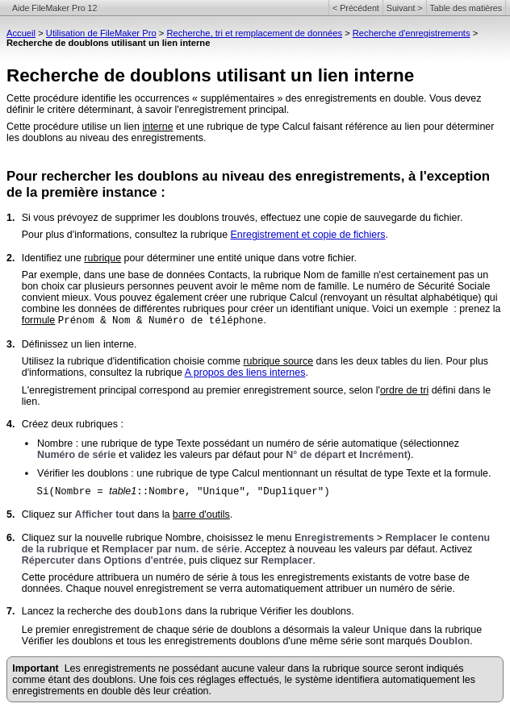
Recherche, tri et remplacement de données (254, 33)
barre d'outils (201, 514)
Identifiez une (53, 258)
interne (157, 126)
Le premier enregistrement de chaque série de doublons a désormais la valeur (197, 629)
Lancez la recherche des (78, 611)
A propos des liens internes (245, 372)
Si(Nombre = (72, 492)
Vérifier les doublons (82, 473)
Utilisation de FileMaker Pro (101, 33)
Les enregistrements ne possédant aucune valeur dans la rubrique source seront (245, 668)
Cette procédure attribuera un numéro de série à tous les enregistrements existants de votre (228, 577)
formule (39, 320)
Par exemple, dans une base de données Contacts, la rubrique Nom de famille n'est (209, 275)
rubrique (102, 258)
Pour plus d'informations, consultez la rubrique (126, 234)
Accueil (21, 33)
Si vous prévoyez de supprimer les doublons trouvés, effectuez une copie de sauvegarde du (228, 217)
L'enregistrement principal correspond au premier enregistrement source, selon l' (201, 390)
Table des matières (466, 8)
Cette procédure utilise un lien (74, 126)
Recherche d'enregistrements (411, 33)
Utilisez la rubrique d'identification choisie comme (133, 361)
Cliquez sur (48, 514)
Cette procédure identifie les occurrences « (102, 98)
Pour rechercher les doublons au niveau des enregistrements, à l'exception (248, 176)
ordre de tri (404, 390)
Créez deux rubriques (70, 424)
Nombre (55, 443)
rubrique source (278, 361)
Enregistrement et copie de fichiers (308, 234)
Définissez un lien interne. (79, 344)
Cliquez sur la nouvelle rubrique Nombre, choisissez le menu (158, 537)
